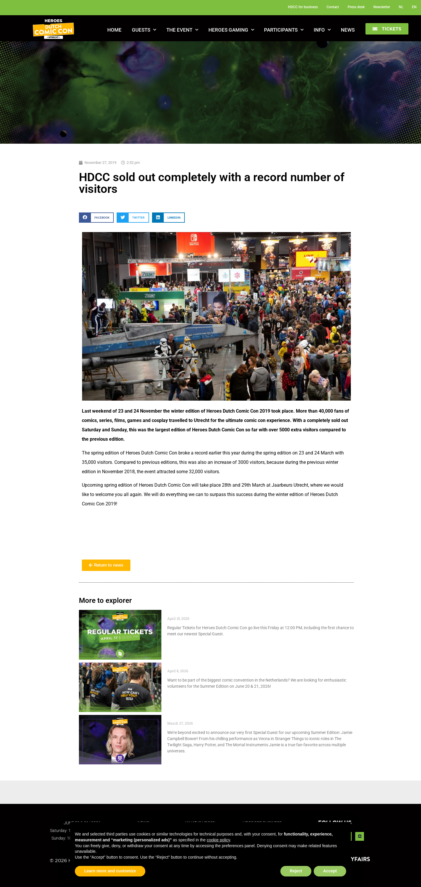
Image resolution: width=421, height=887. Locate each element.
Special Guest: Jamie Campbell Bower (212, 718)
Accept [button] (330, 871)
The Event (182, 30)
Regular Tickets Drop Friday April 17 (210, 613)
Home (114, 30)
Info (322, 30)
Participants (283, 30)
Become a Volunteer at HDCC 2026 (208, 666)
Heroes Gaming (231, 30)
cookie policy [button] (218, 840)
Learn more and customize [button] (110, 871)
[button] (386, 29)
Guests (144, 30)
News (348, 30)
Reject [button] (296, 871)
